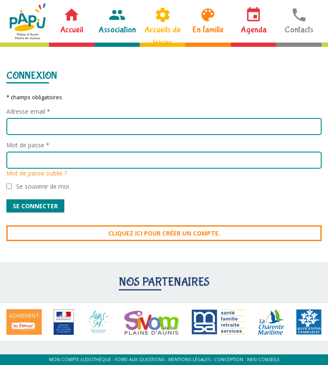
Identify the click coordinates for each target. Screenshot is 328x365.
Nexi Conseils (263, 359)
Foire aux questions (139, 359)
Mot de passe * (27, 145)
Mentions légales (189, 359)
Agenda (254, 29)
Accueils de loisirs (162, 34)
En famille (208, 29)
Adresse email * (28, 111)
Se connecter (35, 206)
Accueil (71, 29)
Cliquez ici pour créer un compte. (164, 233)
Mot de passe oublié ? (36, 173)
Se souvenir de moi (42, 186)
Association (117, 29)
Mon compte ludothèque (80, 359)
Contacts (299, 29)
